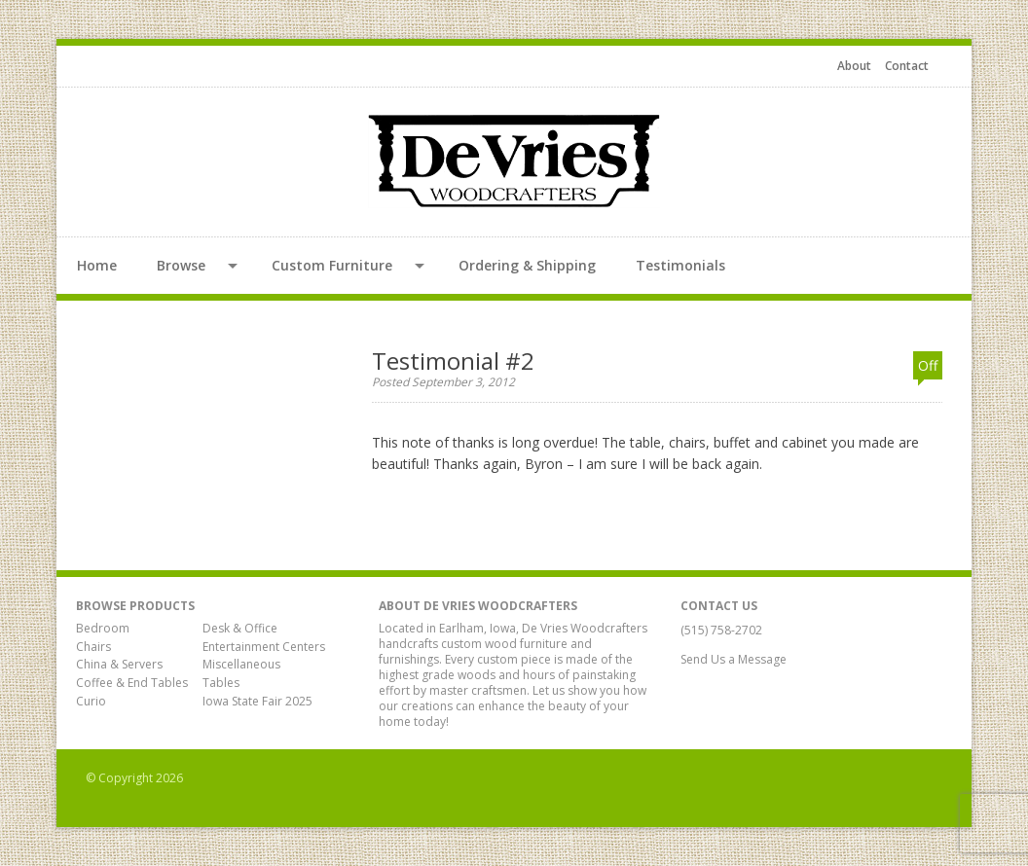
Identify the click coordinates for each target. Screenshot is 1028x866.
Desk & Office (239, 628)
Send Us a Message (740, 659)
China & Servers (119, 664)
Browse (181, 265)
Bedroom (102, 628)
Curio (91, 701)
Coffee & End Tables (132, 682)
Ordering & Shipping (527, 265)
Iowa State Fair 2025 (257, 701)
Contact (907, 65)
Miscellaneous (241, 664)
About (854, 65)
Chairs (93, 646)
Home (97, 265)
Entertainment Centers (263, 646)
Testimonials (680, 265)
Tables (220, 682)
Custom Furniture (332, 265)
